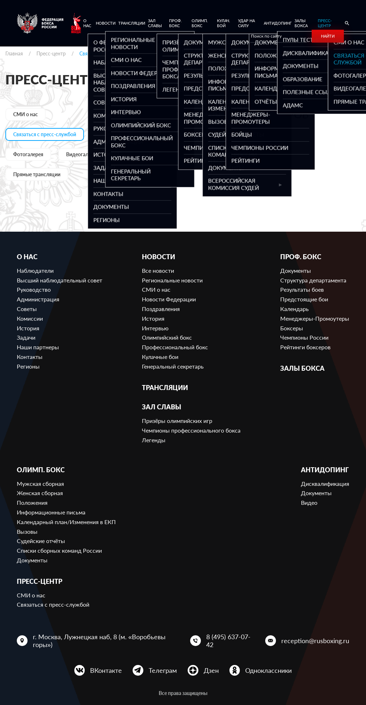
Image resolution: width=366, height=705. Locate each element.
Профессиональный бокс (175, 347)
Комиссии (30, 318)
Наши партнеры (38, 347)
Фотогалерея (28, 154)
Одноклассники (268, 670)
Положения (32, 502)
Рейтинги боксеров (305, 347)
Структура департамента (313, 280)
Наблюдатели (35, 270)
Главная (14, 53)
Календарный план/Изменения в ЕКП (66, 521)
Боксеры (291, 328)
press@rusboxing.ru (158, 160)
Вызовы (27, 531)
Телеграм (163, 670)
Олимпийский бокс (167, 337)
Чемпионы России (304, 337)
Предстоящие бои (304, 299)
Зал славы (155, 23)
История (28, 328)
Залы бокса (301, 23)
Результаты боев (302, 289)
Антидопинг (278, 23)
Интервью (155, 328)
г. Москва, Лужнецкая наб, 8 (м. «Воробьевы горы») (99, 641)
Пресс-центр (325, 23)
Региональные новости (172, 280)
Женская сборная (40, 492)
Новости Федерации (169, 299)
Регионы (28, 366)
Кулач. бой (223, 23)
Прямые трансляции (36, 174)
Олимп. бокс (200, 23)
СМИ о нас (25, 114)
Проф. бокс (175, 23)
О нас (87, 23)
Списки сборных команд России (59, 550)
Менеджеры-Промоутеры (314, 318)
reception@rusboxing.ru (315, 641)
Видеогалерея (82, 154)
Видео (309, 502)
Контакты (30, 356)
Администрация (38, 299)
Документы (295, 270)
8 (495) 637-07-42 (228, 641)
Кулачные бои (160, 356)
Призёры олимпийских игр (177, 420)
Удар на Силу (246, 23)
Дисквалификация (325, 483)
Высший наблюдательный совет (59, 280)
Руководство (34, 289)
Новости (105, 23)
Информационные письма (51, 512)
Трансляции (131, 23)
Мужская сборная (40, 483)
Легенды (153, 440)
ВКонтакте (106, 670)
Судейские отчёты (41, 540)
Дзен (211, 670)
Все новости (158, 270)
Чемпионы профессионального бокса (191, 430)
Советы (27, 308)
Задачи (26, 337)
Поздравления (161, 308)
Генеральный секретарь (173, 366)
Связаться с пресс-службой (44, 134)
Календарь (294, 308)
